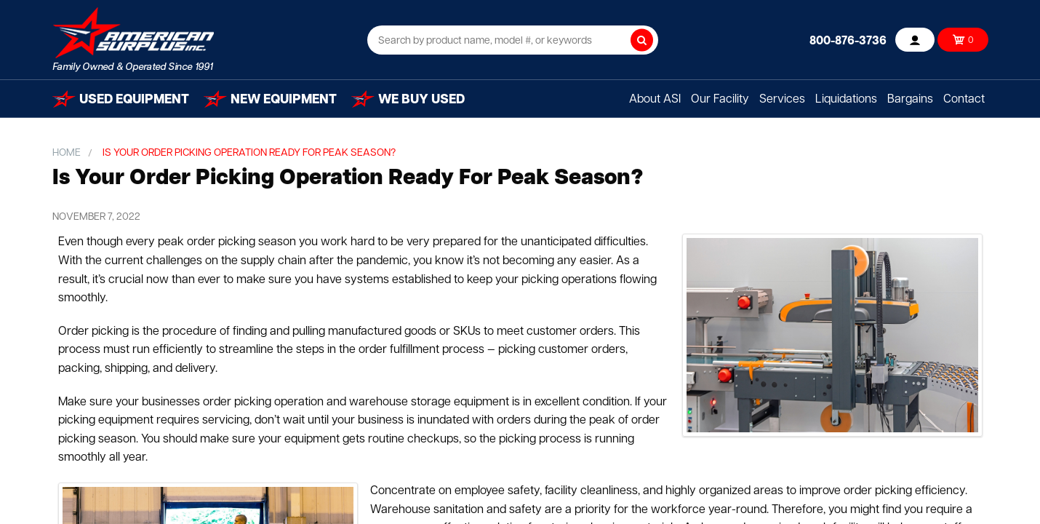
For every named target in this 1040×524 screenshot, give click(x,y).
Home (66, 153)
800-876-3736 (848, 41)
